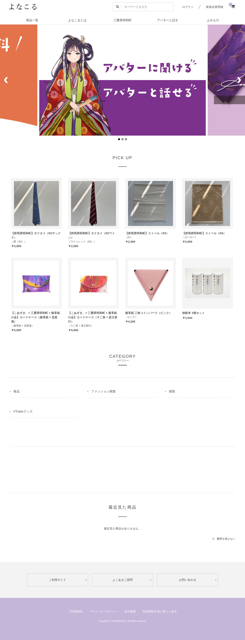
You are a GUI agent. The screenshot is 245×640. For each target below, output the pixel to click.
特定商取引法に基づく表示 (159, 611)
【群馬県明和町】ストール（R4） (204, 233)
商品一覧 (32, 20)
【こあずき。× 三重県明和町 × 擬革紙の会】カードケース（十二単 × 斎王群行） (92, 317)
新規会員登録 (214, 6)
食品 (16, 391)
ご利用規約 (75, 611)
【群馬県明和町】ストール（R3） (147, 233)
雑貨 (172, 391)
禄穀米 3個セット (193, 312)
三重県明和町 (122, 20)
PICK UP (122, 157)
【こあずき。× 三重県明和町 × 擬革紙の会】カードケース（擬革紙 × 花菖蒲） (35, 317)
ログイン (188, 6)
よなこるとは (77, 20)
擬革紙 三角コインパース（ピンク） (148, 312)
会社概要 (130, 611)
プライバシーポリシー (103, 611)
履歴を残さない (226, 538)
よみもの (213, 20)
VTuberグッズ (23, 411)
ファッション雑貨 (103, 391)
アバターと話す (167, 20)
